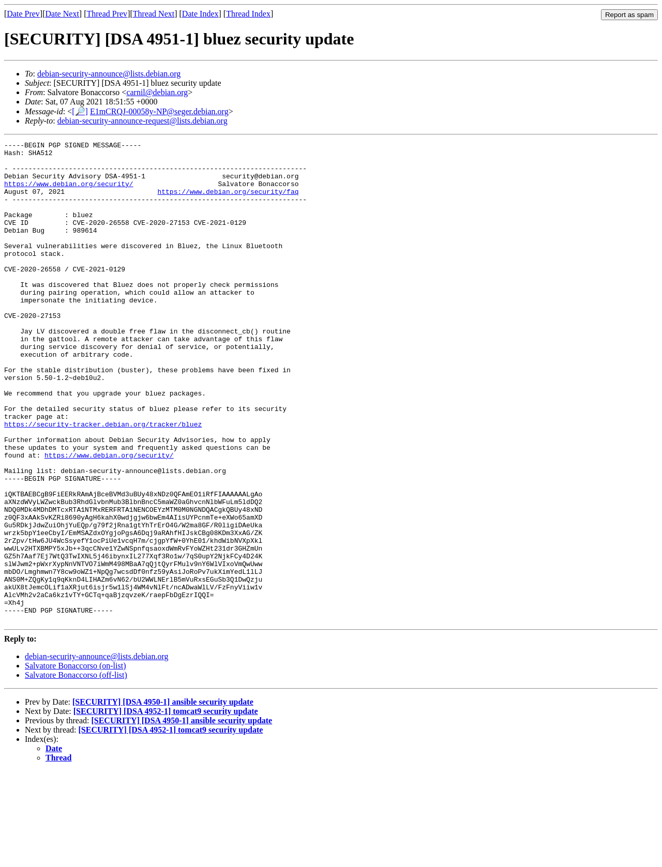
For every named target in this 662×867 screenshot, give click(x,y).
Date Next (62, 13)
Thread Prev (106, 13)
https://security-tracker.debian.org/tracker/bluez (103, 481)
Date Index (200, 13)
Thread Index (248, 13)
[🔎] (80, 111)
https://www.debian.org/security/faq (227, 202)
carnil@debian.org (157, 92)
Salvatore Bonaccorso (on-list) (75, 761)
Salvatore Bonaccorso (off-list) (76, 771)
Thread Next (153, 13)
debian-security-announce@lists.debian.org (108, 73)
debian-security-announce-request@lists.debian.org (142, 120)
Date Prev (23, 13)
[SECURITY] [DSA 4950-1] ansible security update (162, 798)
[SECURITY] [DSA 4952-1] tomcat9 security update (165, 807)
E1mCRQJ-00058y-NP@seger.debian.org (159, 111)
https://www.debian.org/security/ (68, 192)
